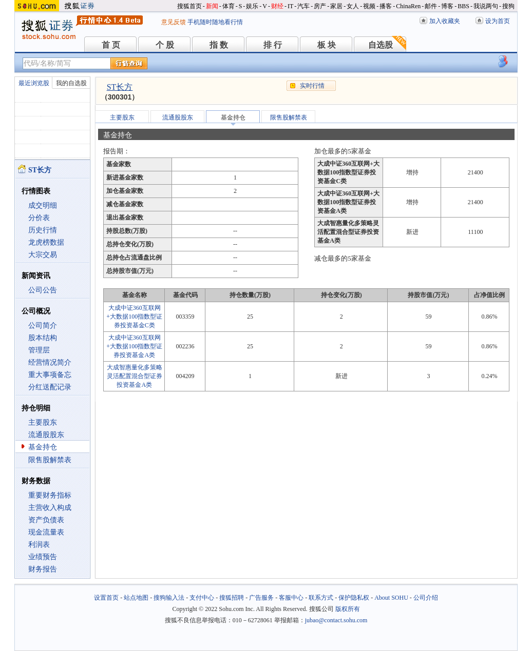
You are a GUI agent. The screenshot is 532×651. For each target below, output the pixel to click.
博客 (447, 6)
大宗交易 (42, 255)
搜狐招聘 (231, 597)
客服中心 (291, 597)
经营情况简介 (49, 362)
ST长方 (120, 87)
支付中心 (201, 597)
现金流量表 (46, 532)
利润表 (39, 544)
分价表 (39, 218)
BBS (463, 6)
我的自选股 (71, 83)
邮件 (431, 6)
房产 (320, 6)
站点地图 (136, 597)
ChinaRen (408, 6)
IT (290, 6)
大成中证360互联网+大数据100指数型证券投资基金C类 (134, 316)
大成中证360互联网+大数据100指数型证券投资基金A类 (134, 346)
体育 (228, 6)
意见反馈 (173, 22)
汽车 (303, 6)
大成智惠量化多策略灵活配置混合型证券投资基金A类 (134, 376)
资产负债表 (46, 520)
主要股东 (42, 422)
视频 (369, 6)
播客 (385, 6)
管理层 (39, 350)
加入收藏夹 (444, 21)
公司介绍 (425, 597)
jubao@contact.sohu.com (336, 620)
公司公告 (42, 290)
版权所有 (347, 609)
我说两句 (485, 6)
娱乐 (252, 6)
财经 (277, 6)
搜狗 (508, 6)
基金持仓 (42, 447)
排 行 (272, 45)
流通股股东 (46, 435)
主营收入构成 (49, 507)
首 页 (111, 45)
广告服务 (261, 597)
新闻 (212, 6)
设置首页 (106, 597)
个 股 (165, 45)
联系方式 (321, 597)
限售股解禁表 (49, 460)
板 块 (326, 45)
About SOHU (391, 597)
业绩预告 (42, 557)
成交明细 (42, 205)
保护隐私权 (353, 597)
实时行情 (312, 85)
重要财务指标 (49, 495)
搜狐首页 (189, 6)
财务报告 (42, 569)
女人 (353, 6)
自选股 (380, 45)
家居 (336, 6)
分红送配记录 (49, 387)
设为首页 (497, 21)
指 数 (219, 45)
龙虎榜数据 (46, 242)
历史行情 (42, 230)
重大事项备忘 (49, 375)
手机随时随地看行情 (215, 22)
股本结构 (42, 338)
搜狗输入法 (169, 597)
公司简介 (42, 325)
